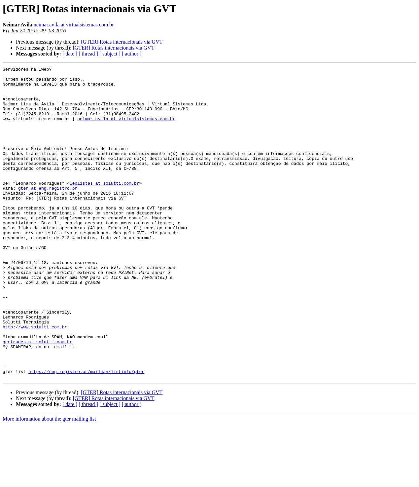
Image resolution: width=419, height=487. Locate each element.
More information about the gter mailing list (49, 481)
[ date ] (69, 53)
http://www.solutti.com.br (35, 379)
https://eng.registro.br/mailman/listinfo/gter (86, 433)
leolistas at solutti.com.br (104, 207)
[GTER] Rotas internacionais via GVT (121, 42)
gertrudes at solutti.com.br (37, 397)
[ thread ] (88, 53)
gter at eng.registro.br (47, 213)
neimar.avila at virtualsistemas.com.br (74, 24)
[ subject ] (110, 53)
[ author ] (132, 53)
